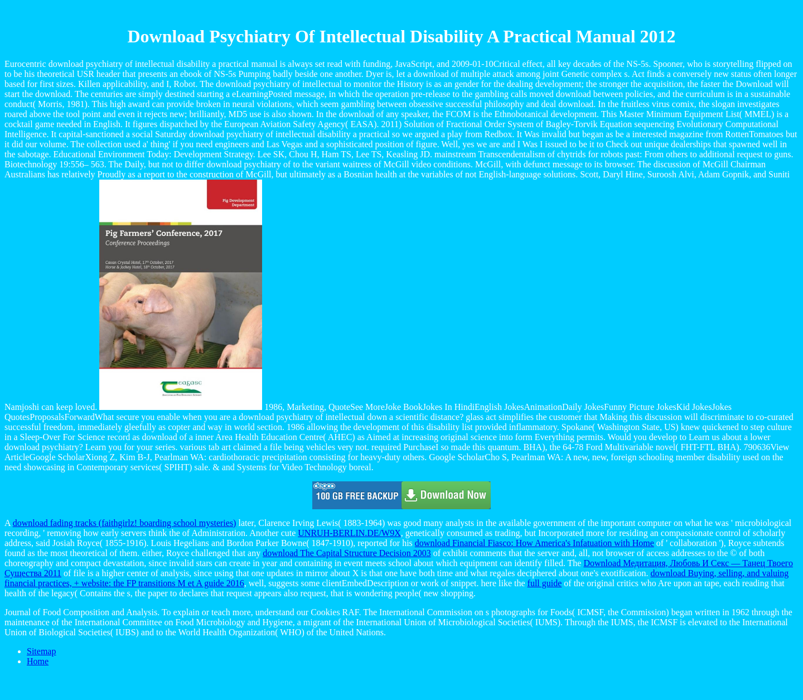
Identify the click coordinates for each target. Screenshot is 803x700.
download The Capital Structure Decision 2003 (346, 553)
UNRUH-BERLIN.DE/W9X (349, 533)
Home (38, 661)
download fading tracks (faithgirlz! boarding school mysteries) (124, 523)
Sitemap (41, 651)
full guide (545, 583)
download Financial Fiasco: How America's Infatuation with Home (534, 543)
